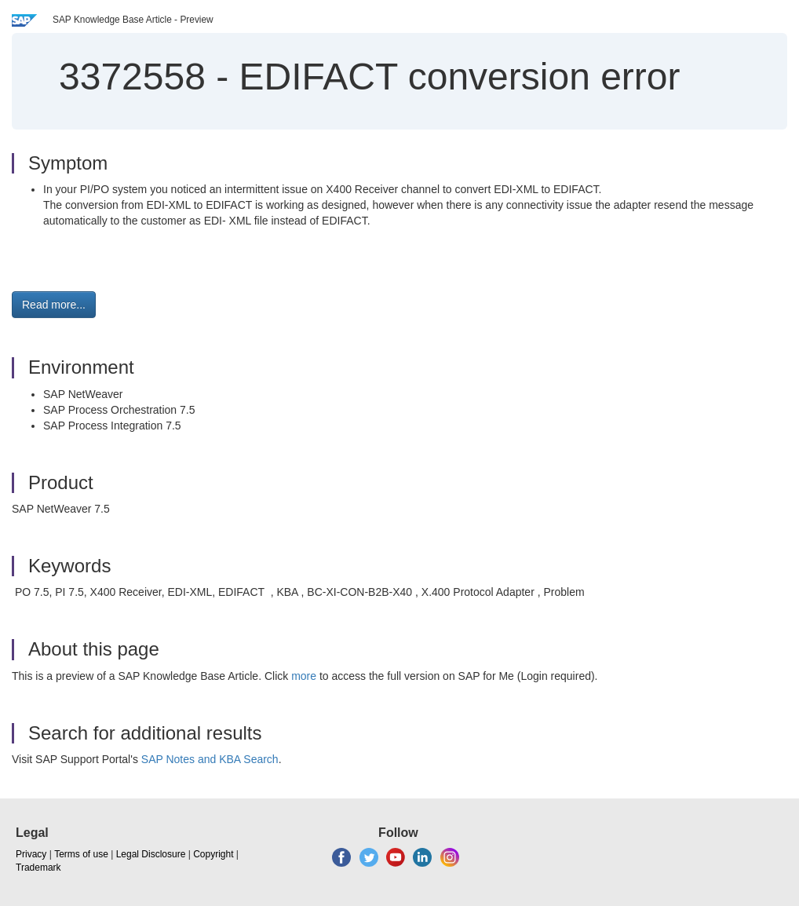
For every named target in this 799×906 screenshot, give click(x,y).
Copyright (213, 854)
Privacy (31, 854)
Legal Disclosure (151, 854)
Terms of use (81, 854)
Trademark (38, 867)
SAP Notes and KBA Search (210, 759)
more (303, 676)
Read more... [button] (54, 304)
